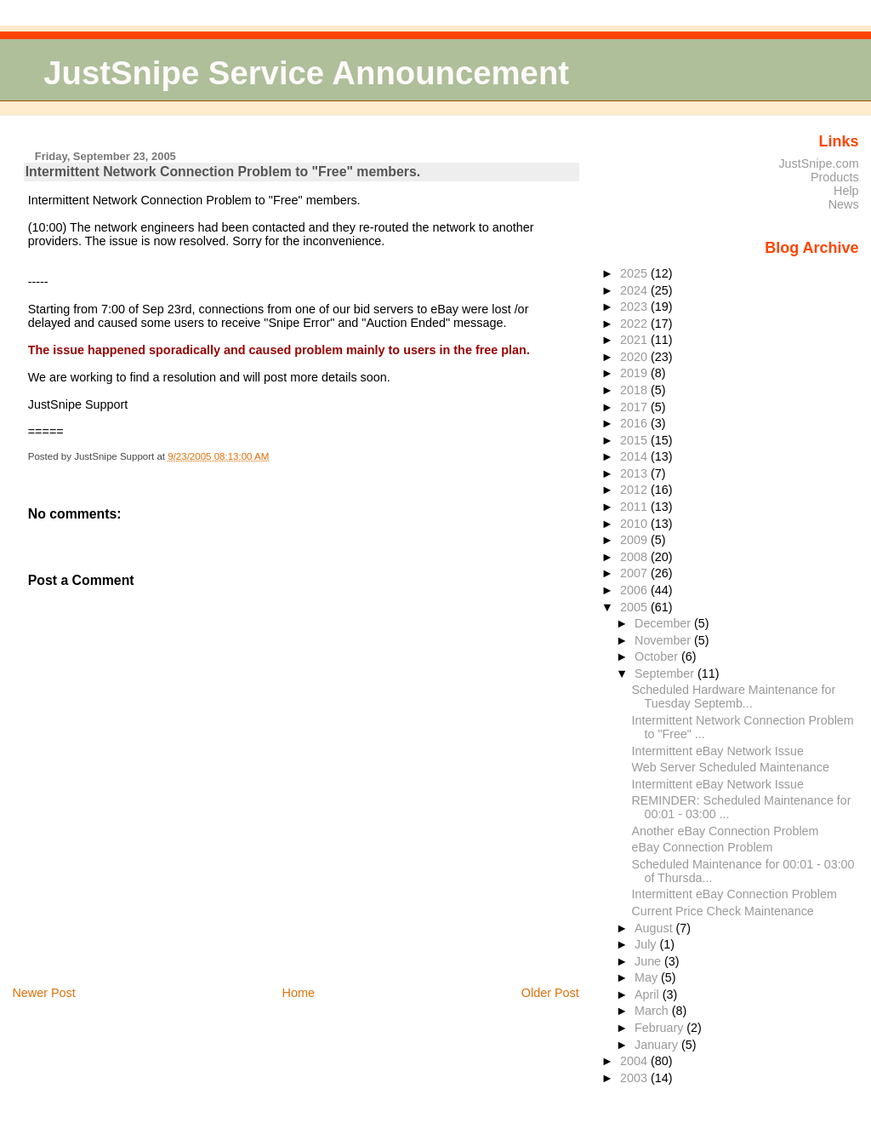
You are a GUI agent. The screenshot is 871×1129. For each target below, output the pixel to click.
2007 (635, 573)
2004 (635, 1061)
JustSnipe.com (818, 163)
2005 (635, 607)
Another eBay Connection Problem (725, 831)
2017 (635, 407)
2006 (635, 590)
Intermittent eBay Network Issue (718, 751)
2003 (635, 1078)
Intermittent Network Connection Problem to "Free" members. (223, 171)
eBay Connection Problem (702, 847)
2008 (635, 557)
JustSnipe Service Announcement (306, 72)
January (658, 1045)
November (664, 640)
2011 (635, 506)
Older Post (550, 993)
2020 (635, 357)
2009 (635, 540)
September (666, 673)
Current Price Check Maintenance (723, 911)
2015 (635, 440)
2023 (635, 306)
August (655, 928)
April (649, 994)
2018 (635, 390)
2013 (635, 473)
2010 (635, 523)
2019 (635, 373)
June (649, 961)
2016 (635, 423)
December (664, 623)
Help (846, 191)
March (653, 1010)
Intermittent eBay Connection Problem (734, 894)
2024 (635, 290)
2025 (635, 273)
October (658, 656)
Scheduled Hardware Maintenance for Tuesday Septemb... (734, 696)
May (648, 977)
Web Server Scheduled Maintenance (730, 767)
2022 (635, 323)
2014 (635, 456)
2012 (635, 489)
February (660, 1027)
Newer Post (43, 993)
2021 (635, 340)
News (843, 204)
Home (298, 993)
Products (835, 177)
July (647, 944)
